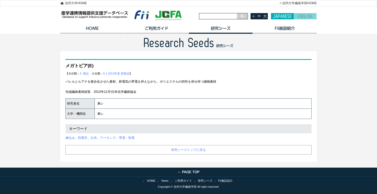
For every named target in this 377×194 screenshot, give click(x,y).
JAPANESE (282, 16)
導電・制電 (127, 138)
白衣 (94, 138)
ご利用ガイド (156, 30)
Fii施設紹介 (225, 180)
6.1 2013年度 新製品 (116, 73)
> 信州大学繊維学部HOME (298, 3)
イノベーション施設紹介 (285, 30)
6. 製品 (84, 73)
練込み (70, 138)
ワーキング (108, 138)
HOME (92, 30)
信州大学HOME (76, 3)
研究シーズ (220, 30)
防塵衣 (82, 138)
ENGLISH (305, 16)
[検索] (218, 16)
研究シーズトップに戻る (188, 150)
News (165, 180)
